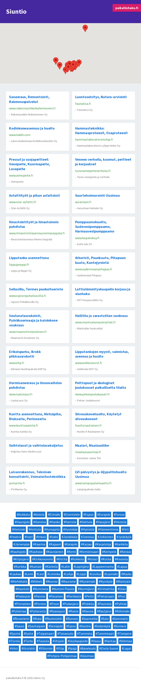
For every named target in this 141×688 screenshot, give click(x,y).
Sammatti (121, 619)
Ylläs (61, 648)
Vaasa (97, 641)
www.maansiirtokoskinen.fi (28, 332)
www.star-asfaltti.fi (22, 202)
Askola (39, 514)
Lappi (127, 648)
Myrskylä (106, 581)
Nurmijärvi (86, 589)
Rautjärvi (105, 611)
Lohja (69, 574)
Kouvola (122, 559)
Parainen (57, 596)
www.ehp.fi (16, 363)
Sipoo (72, 626)
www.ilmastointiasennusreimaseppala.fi (37, 233)
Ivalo (54, 537)
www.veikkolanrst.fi (88, 363)
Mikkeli (37, 581)
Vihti (14, 648)
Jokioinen (106, 537)
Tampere (125, 633)
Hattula (86, 522)
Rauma (88, 611)
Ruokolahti (54, 619)
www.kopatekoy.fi (87, 238)
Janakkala (70, 537)
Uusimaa (88, 656)
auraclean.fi (83, 202)
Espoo (89, 514)
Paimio (40, 596)
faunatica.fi (83, 104)
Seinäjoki (56, 626)
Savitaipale (37, 626)
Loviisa (96, 574)
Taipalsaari (46, 633)
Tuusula (43, 641)
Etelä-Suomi (109, 648)
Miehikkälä (19, 581)
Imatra (16, 537)
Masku (127, 574)
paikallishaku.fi (126, 8)
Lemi (29, 574)
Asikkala (24, 514)
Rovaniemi (22, 619)
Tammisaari (105, 633)
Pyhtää (121, 604)
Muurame (69, 581)
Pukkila (89, 604)
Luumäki (112, 574)
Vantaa (111, 641)
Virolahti (29, 648)
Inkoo (42, 537)
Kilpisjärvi (22, 559)
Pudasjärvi (71, 604)
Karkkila (122, 544)
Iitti (126, 529)
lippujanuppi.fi (19, 264)
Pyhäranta (38, 611)
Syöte (29, 633)
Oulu (122, 589)
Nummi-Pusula (63, 589)
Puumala (105, 604)
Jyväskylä (124, 537)
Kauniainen (55, 552)
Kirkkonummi (43, 559)
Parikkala (74, 596)
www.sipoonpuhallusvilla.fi (27, 296)
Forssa (119, 514)
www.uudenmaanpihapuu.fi (93, 269)
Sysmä (15, 633)
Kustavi (36, 567)
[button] (59, 66)
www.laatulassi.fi (20, 394)
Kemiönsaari (89, 552)
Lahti (66, 567)
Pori (122, 596)
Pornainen (23, 604)
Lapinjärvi (82, 567)
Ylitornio (46, 648)
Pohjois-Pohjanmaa (63, 656)
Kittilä (62, 559)
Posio (55, 604)
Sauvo (20, 626)
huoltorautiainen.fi (88, 425)
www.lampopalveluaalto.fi (93, 483)
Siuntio (86, 626)
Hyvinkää (71, 529)
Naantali (23, 589)
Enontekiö (72, 514)
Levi (41, 574)
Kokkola (78, 559)
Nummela (41, 589)
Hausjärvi (103, 522)
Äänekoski (89, 648)
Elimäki (55, 514)
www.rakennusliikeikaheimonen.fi (32, 108)
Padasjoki (23, 596)
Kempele (110, 552)
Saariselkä (90, 619)
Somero (120, 626)
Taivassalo (66, 633)
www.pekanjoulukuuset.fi (92, 394)
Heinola (120, 522)
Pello (90, 596)
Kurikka (21, 567)
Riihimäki (123, 611)
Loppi (82, 574)
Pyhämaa (19, 611)
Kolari (93, 559)
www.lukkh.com (19, 135)
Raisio (74, 611)
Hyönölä (88, 529)
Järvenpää (22, 544)
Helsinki (19, 529)
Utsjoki (59, 641)
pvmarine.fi (17, 483)
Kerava (126, 552)
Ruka (38, 619)
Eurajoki (104, 514)
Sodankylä (103, 626)
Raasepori (58, 611)
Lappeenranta (104, 567)
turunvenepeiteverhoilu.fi (92, 171)
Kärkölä (52, 567)
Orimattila (106, 589)
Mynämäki (88, 581)
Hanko (55, 522)
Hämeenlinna (109, 529)
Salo (106, 619)
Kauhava (37, 552)
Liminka (54, 574)
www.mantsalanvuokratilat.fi (95, 322)
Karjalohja (104, 544)
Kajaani (56, 544)
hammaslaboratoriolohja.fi (94, 139)
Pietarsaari (106, 596)
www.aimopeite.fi (21, 175)
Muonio (52, 581)
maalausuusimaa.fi (88, 452)
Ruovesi (72, 619)
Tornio (15, 641)
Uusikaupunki (78, 641)
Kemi (72, 552)
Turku (29, 641)
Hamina (40, 522)
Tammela (85, 633)
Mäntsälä (124, 581)
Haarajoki (23, 522)
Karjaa (87, 544)
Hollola (35, 529)
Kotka (107, 559)
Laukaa (16, 574)
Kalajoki (71, 544)
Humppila (53, 529)
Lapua (123, 567)
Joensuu (88, 537)
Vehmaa (126, 641)
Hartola (70, 522)
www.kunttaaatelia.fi (23, 425)
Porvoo (41, 604)
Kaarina (40, 544)
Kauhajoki (19, 552)
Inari (29, 537)
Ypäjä (73, 648)
